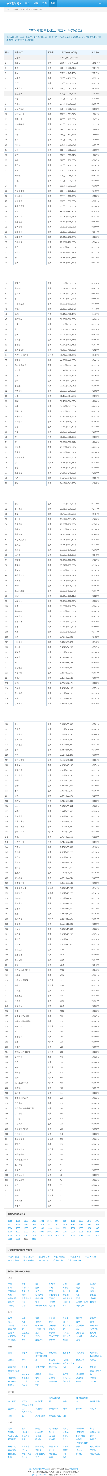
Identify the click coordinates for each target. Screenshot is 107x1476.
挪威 (37, 1333)
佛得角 (11, 1432)
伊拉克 (11, 1305)
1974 (26, 1224)
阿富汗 (52, 1298)
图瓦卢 (93, 1408)
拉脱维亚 (25, 1333)
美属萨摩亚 (54, 1408)
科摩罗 (66, 1446)
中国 (10, 1284)
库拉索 (93, 1378)
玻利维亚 (53, 1353)
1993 (81, 1228)
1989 (49, 1228)
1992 (73, 1228)
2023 (34, 1239)
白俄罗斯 (94, 1329)
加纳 (92, 1428)
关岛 (65, 1401)
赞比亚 (38, 1450)
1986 (26, 1228)
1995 (97, 1228)
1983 (97, 1224)
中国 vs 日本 (29, 1257)
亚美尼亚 (80, 1305)
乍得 (65, 1439)
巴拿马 (93, 1381)
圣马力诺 (94, 1325)
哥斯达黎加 (40, 1367)
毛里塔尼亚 (13, 1436)
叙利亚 (93, 1295)
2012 (42, 1235)
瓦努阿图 (39, 1408)
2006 (89, 1232)
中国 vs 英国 (75, 1257)
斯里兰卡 (25, 1291)
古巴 (37, 1385)
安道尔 (11, 1333)
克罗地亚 (80, 1325)
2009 (18, 1235)
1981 (81, 1224)
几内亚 (52, 1436)
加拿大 (25, 1353)
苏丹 (51, 1457)
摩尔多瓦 (80, 1333)
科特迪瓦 (12, 1454)
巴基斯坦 (12, 1291)
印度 (51, 1291)
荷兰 (65, 1329)
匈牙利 (66, 1322)
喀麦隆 (38, 1439)
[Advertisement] (55, 19)
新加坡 (52, 1284)
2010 (26, 1235)
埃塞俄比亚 (54, 1446)
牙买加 (52, 1360)
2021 (18, 1239)
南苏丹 (66, 1450)
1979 (65, 1224)
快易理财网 (13, 3)
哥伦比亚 (67, 1378)
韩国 (10, 1287)
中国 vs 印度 (90, 1257)
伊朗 (24, 1305)
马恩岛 (38, 1336)
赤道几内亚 (26, 1454)
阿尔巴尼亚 (54, 1336)
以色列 (93, 1298)
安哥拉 (38, 1428)
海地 (51, 1374)
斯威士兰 (53, 1454)
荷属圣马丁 (81, 1353)
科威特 (93, 1302)
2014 (57, 1235)
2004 (73, 1232)
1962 (26, 1221)
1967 (65, 1221)
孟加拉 (93, 1291)
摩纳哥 (66, 1340)
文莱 (37, 1302)
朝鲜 (24, 1295)
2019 (97, 1235)
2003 (65, 1232)
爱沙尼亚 (39, 1340)
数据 (53, 3)
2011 (34, 1235)
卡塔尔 (52, 1302)
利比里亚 (25, 1432)
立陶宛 (93, 1333)
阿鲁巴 (79, 1381)
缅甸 (92, 1287)
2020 (10, 1239)
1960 (10, 1221)
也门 (78, 1295)
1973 (18, 1224)
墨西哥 (66, 1374)
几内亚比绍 (40, 1454)
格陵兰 (38, 1374)
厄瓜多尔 (80, 1378)
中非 (65, 1454)
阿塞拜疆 (67, 1302)
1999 (34, 1232)
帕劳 (65, 1408)
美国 (10, 1353)
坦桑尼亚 (67, 1432)
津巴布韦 (25, 1446)
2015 (65, 1235)
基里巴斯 (39, 1401)
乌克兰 (79, 1336)
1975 (34, 1224)
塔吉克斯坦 (67, 1298)
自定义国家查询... (75, 1260)
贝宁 (92, 1436)
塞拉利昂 (25, 1436)
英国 (10, 1318)
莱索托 (93, 1439)
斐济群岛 (12, 1408)
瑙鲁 (65, 1416)
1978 (57, 1224)
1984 (10, 1228)
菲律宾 (93, 1284)
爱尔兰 (52, 1340)
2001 (49, 1232)
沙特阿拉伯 (54, 1295)
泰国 (78, 1284)
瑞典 (78, 1340)
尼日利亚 (12, 1439)
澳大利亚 (12, 1401)
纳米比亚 (80, 1428)
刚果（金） (81, 1436)
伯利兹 (93, 1367)
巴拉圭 (11, 1360)
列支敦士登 (40, 1329)
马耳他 (52, 1329)
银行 (36, 3)
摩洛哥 (52, 1439)
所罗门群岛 (40, 1416)
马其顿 (66, 1333)
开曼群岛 (53, 1381)
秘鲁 (37, 1378)
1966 (57, 1221)
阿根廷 (11, 1385)
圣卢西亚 (80, 1374)
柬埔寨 (66, 1287)
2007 (97, 1232)
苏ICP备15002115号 (39, 1475)
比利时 (52, 1318)
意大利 (66, 1318)
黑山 (78, 1329)
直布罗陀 (12, 1329)
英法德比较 (58, 1260)
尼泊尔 (38, 1291)
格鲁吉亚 (39, 1298)
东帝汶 (11, 1302)
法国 (37, 1318)
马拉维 (25, 1457)
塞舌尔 (66, 1436)
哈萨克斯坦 (13, 1298)
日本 (65, 1284)
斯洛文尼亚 (67, 1325)
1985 (18, 1228)
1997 (18, 1232)
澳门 (37, 1284)
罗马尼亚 (53, 1325)
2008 (10, 1235)
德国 (24, 1318)
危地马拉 (12, 1381)
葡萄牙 (93, 1318)
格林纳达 (25, 1374)
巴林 (65, 1305)
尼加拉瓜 (94, 1353)
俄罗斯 (11, 1325)
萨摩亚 (79, 1408)
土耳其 (25, 1325)
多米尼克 (12, 1367)
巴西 (37, 1381)
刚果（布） (40, 1446)
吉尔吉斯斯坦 (41, 1305)
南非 (10, 1428)
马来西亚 (25, 1287)
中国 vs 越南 (13, 1260)
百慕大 (79, 1367)
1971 (97, 1221)
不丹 (78, 1298)
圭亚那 (25, 1367)
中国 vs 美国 (13, 1257)
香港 (24, 1284)
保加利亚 (39, 1325)
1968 (73, 1221)
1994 (89, 1228)
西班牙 (79, 1318)
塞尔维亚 (67, 1336)
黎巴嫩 (66, 1295)
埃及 (24, 1428)
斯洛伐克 (94, 1336)
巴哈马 (25, 1385)
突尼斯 (93, 1450)
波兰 (78, 1322)
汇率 (44, 3)
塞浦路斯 (12, 1340)
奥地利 (38, 1322)
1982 (89, 1224)
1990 (57, 1228)
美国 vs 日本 (44, 1257)
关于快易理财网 (35, 1469)
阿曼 (24, 1302)
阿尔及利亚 (54, 1428)
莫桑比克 (12, 1446)
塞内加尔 (12, 1450)
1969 (81, 1221)
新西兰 (25, 1401)
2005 (81, 1232)
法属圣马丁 (81, 1360)
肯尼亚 (79, 1450)
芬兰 (24, 1329)
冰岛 (24, 1322)
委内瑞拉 (39, 1353)
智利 (24, 1360)
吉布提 (38, 1436)
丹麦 (24, 1336)
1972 (10, 1224)
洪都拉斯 (12, 1378)
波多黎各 (67, 1353)
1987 (34, 1228)
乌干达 (66, 1457)
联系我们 (45, 1469)
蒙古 (78, 1291)
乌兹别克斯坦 (82, 1302)
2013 (49, 1235)
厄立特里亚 (95, 1454)
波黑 (24, 1340)
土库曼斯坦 (26, 1298)
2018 (89, 1235)
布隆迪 (79, 1439)
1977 (49, 1224)
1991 (65, 1228)
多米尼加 (25, 1378)
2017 (81, 1235)
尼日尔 (66, 1428)
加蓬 (10, 1457)
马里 (37, 1457)
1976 (42, 1224)
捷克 (51, 1322)
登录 (101, 3)
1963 (34, 1221)
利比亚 (52, 1432)
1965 (49, 1221)
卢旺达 (25, 1450)
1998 (26, 1232)
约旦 (10, 1295)
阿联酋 (52, 1305)
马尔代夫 (67, 1291)
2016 (73, 1235)
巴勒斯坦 (39, 1295)
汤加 (10, 1416)
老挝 (78, 1287)
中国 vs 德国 (59, 1257)
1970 (89, 1221)
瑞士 (10, 1322)
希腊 (92, 1322)
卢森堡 (52, 1333)
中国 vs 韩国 (29, 1260)
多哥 (24, 1439)
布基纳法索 (95, 1432)
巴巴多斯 (25, 1381)
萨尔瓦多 (67, 1381)
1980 (73, 1224)
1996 (10, 1232)
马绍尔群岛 (95, 1401)
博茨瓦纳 (80, 1432)
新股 (27, 3)
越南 (37, 1287)
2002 (57, 1232)
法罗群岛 (12, 1336)
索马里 (79, 1454)
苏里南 (52, 1378)
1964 (42, 1221)
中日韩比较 (44, 1260)
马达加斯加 (95, 1446)
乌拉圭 (66, 1360)
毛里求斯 (39, 1432)
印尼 (51, 1287)
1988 (42, 1228)
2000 (42, 1232)
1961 (18, 1221)
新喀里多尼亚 (55, 1416)
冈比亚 (52, 1450)
